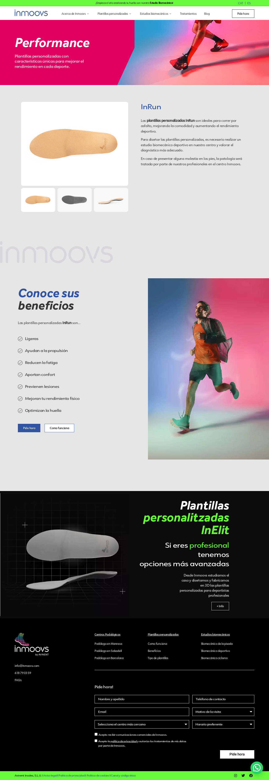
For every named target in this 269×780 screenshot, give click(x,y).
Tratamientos (188, 14)
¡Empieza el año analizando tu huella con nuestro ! (134, 2)
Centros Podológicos (107, 634)
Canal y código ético (123, 775)
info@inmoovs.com (27, 666)
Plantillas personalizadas (115, 14)
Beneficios (154, 651)
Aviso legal (50, 775)
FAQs (18, 680)
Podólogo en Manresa (108, 644)
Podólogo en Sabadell (108, 651)
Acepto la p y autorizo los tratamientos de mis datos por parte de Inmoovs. (142, 743)
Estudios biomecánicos (156, 14)
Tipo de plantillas (158, 658)
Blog (207, 14)
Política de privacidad (72, 775)
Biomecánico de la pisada (217, 644)
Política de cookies (98, 775)
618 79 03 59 (23, 673)
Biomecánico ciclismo (214, 658)
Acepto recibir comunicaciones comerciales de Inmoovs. (133, 734)
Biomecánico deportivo (215, 651)
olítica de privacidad (124, 741)
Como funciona (157, 644)
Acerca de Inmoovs (76, 14)
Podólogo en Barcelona (109, 658)
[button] (258, 771)
